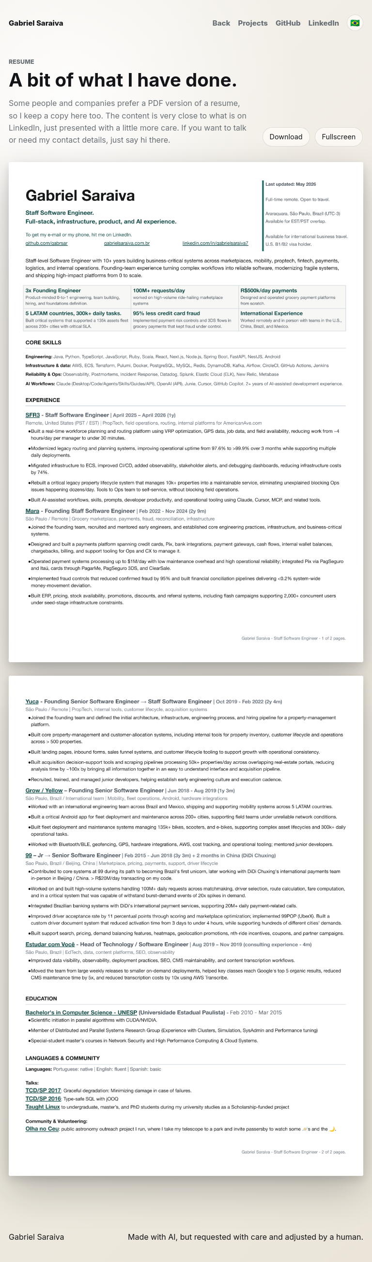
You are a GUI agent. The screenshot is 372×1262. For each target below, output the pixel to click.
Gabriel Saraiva (36, 23)
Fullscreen (339, 137)
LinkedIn (324, 23)
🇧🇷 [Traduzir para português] (355, 23)
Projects (253, 23)
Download (286, 137)
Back (222, 23)
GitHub (288, 23)
